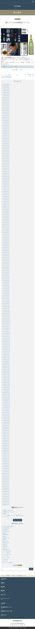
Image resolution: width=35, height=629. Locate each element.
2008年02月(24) (6, 392)
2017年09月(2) (6, 230)
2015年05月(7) (6, 249)
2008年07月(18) (6, 384)
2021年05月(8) (6, 161)
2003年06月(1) (6, 484)
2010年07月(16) (6, 344)
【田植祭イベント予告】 (8, 510)
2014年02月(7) (6, 273)
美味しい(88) (5, 541)
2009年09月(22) (6, 361)
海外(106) (5, 544)
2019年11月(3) (6, 188)
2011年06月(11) (6, 326)
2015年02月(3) (6, 254)
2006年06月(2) (6, 425)
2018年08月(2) (6, 212)
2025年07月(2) (6, 97)
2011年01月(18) (6, 334)
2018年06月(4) (6, 216)
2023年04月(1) (6, 128)
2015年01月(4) (6, 255)
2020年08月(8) (6, 173)
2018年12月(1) (6, 206)
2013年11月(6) (6, 278)
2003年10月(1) (6, 478)
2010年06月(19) (6, 346)
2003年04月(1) (6, 488)
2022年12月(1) (6, 135)
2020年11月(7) (6, 168)
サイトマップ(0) (6, 557)
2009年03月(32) (6, 371)
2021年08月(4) (6, 156)
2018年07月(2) (6, 214)
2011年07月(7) (6, 324)
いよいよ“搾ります (7, 516)
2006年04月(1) (6, 428)
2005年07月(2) (6, 443)
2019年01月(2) (6, 204)
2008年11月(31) (6, 377)
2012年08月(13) (6, 303)
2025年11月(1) (6, 90)
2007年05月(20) (6, 407)
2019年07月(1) (6, 194)
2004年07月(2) (6, 463)
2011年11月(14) (6, 318)
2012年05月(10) (6, 308)
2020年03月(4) (6, 181)
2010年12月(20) (6, 336)
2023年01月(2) (6, 133)
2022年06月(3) (6, 141)
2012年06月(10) (6, 306)
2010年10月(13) (6, 339)
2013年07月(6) (6, 285)
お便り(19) (5, 560)
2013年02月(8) (6, 293)
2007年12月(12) (6, 395)
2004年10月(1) (6, 458)
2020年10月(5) (6, 169)
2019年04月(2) (6, 199)
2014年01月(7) (6, 275)
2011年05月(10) (6, 328)
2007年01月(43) (6, 413)
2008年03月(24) (6, 390)
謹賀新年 (5, 513)
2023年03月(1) (6, 130)
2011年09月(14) (6, 321)
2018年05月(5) (6, 217)
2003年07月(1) (6, 483)
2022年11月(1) (6, 136)
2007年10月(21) (6, 399)
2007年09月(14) (6, 400)
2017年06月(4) (6, 235)
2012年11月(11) (6, 298)
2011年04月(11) (6, 329)
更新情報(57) (5, 546)
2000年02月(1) (6, 504)
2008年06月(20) (6, 385)
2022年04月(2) (6, 145)
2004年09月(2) (6, 460)
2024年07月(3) (6, 112)
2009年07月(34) (6, 364)
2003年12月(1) (6, 474)
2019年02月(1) (6, 202)
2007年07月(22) (6, 404)
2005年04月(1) (6, 448)
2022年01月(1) (6, 148)
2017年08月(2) (6, 232)
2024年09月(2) (6, 108)
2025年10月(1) (6, 92)
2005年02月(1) (6, 451)
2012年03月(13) (6, 311)
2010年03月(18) (6, 351)
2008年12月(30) (6, 376)
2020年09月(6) (6, 171)
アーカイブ (17, 81)
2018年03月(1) (6, 221)
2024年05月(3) (6, 113)
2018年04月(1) (6, 219)
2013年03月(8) (6, 291)
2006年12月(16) (6, 415)
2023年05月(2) (6, 127)
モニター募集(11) (6, 552)
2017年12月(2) (6, 226)
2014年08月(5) (6, 263)
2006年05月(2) (6, 427)
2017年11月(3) (6, 227)
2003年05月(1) (6, 486)
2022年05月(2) (6, 143)
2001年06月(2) (6, 496)
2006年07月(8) (6, 423)
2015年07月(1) (6, 245)
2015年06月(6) (6, 247)
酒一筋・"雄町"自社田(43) (8, 526)
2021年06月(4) (6, 160)
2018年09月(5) (6, 211)
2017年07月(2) (6, 234)
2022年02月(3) (6, 146)
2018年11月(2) (6, 207)
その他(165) (5, 559)
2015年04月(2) (6, 250)
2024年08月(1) (6, 110)
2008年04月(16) (6, 389)
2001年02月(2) (6, 503)
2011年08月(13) (6, 323)
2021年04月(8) (6, 163)
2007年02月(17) (6, 412)
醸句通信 (8, 575)
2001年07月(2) (6, 494)
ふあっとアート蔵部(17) (8, 562)
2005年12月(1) (6, 435)
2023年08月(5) (6, 122)
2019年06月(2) (6, 196)
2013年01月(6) (6, 295)
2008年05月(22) (6, 387)
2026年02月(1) (6, 85)
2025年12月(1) (6, 89)
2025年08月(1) (6, 95)
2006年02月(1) (6, 432)
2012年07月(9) (6, 305)
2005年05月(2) (6, 446)
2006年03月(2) (6, 430)
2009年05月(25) (6, 367)
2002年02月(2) (6, 493)
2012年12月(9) (6, 296)
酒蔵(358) (5, 532)
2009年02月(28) (6, 372)
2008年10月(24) (6, 379)
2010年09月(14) (6, 341)
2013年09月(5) (6, 282)
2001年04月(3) (6, 499)
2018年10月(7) (6, 209)
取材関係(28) (5, 534)
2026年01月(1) (6, 87)
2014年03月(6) (6, 272)
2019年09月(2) (6, 191)
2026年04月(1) (6, 84)
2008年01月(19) (6, 394)
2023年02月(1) (6, 132)
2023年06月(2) (6, 125)
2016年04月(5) (6, 244)
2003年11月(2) (6, 476)
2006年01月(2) (6, 433)
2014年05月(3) (6, 268)
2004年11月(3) (6, 456)
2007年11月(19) (6, 397)
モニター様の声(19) (7, 551)
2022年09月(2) (6, 138)
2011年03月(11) (6, 331)
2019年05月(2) (6, 197)
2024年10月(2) (6, 107)
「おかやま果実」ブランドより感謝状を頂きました (13, 515)
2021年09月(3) (6, 155)
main (17, 75)
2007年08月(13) (6, 402)
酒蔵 (16, 66)
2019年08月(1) (6, 193)
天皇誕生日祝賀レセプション (9, 511)
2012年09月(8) (6, 301)
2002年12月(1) (6, 489)
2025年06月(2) (6, 99)
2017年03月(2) (6, 240)
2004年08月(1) (6, 461)
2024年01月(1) (6, 117)
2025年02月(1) (6, 102)
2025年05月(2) (6, 100)
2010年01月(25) (6, 354)
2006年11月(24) (6, 417)
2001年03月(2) (6, 501)
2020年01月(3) (6, 184)
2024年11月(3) (6, 105)
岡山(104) (5, 547)
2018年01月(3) (6, 224)
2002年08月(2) (6, 491)
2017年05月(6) (6, 237)
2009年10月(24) (6, 359)
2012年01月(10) (6, 315)
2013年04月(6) (6, 290)
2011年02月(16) (6, 333)
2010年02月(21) (6, 352)
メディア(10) (5, 556)
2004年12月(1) (6, 455)
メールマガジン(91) (7, 554)
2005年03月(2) (6, 450)
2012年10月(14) (6, 300)
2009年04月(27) (6, 369)
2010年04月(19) (6, 349)
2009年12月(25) (6, 356)
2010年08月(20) (6, 343)
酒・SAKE (10, 66)
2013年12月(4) (6, 277)
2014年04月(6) (6, 270)
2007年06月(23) (6, 405)
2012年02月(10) (6, 313)
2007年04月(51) (6, 409)
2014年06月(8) (6, 267)
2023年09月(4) (6, 120)
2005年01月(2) (6, 453)
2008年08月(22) (6, 382)
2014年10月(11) (6, 260)
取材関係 (5, 66)
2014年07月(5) (6, 265)
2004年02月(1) (6, 471)
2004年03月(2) (6, 470)
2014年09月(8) (6, 262)
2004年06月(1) (6, 465)
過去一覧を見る (17, 520)
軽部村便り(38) (6, 537)
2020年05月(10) (6, 178)
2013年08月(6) (6, 283)
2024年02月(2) (6, 115)
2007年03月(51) (6, 410)
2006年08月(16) (6, 422)
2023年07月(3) (6, 123)
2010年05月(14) (6, 348)
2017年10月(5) (6, 229)
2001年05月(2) (6, 498)
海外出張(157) (6, 542)
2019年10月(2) (6, 189)
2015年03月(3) (6, 252)
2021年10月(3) (6, 153)
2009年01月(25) (6, 374)
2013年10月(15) (6, 280)
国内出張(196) (6, 549)
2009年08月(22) (6, 362)
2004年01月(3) (6, 473)
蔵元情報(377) (6, 529)
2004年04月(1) (6, 468)
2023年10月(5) (6, 118)
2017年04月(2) (6, 239)
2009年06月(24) (6, 366)
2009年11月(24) (6, 357)
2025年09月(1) (6, 94)
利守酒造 (17, 6)
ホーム (3, 575)
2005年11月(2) (6, 437)
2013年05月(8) (6, 288)
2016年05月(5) (6, 242)
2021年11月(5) (6, 151)
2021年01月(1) (6, 166)
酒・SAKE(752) (6, 531)
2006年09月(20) (6, 420)
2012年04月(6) (6, 310)
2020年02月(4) (6, 183)
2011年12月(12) (6, 316)
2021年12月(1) (6, 150)
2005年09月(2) (6, 440)
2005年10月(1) (6, 438)
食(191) (4, 536)
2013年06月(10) (6, 287)
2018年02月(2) (6, 222)
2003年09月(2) (6, 479)
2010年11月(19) (6, 338)
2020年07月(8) (6, 174)
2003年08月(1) (6, 481)
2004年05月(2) (6, 466)
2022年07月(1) (6, 140)
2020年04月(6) (6, 179)
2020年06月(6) (6, 176)
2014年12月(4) (6, 257)
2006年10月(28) (6, 418)
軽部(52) (5, 539)
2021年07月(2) (6, 158)
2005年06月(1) (6, 445)
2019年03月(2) (6, 201)
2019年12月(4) (6, 186)
